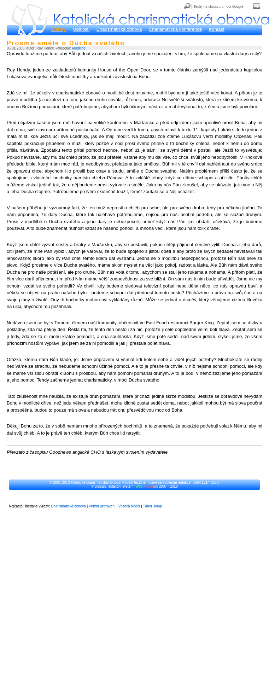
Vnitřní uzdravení (102, 506)
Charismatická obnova (119, 29)
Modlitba (79, 48)
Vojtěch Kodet (129, 506)
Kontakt (216, 29)
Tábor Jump (152, 506)
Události (81, 29)
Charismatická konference (175, 29)
